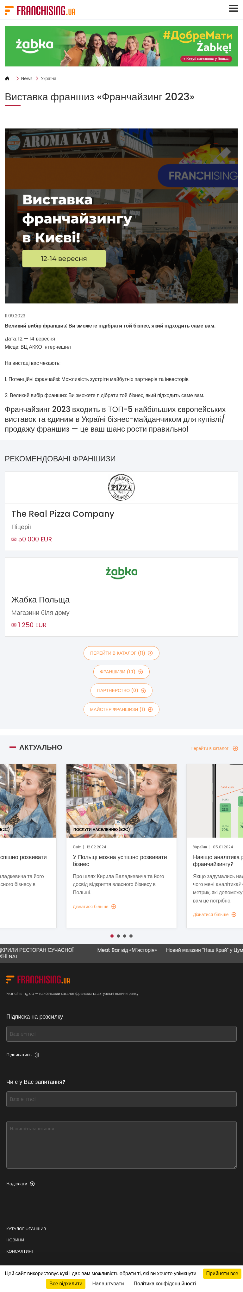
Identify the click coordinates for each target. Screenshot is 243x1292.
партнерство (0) (121, 690)
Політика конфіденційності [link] (165, 1283)
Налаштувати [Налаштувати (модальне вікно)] (108, 1283)
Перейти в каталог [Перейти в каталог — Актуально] (214, 748)
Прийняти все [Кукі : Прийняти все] (222, 1273)
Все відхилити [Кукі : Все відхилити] (65, 1283)
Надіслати (20, 1184)
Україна (48, 78)
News (27, 78)
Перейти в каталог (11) (121, 653)
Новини (15, 1240)
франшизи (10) (121, 672)
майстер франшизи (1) (121, 709)
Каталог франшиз (26, 1229)
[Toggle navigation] (233, 8)
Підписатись (22, 1055)
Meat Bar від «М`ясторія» (131, 950)
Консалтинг (20, 1251)
